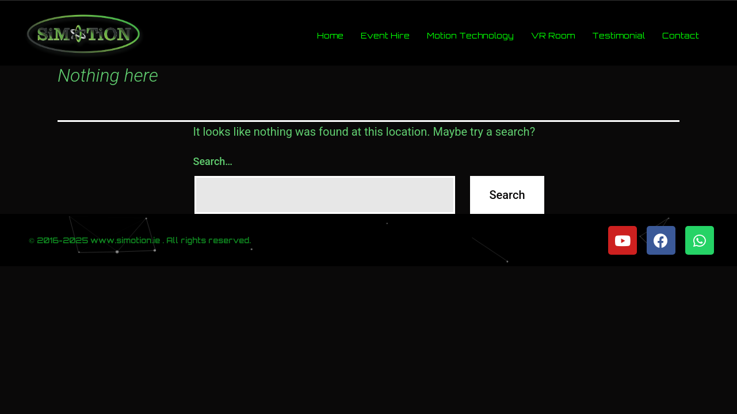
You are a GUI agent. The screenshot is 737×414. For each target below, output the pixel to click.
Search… (213, 161)
